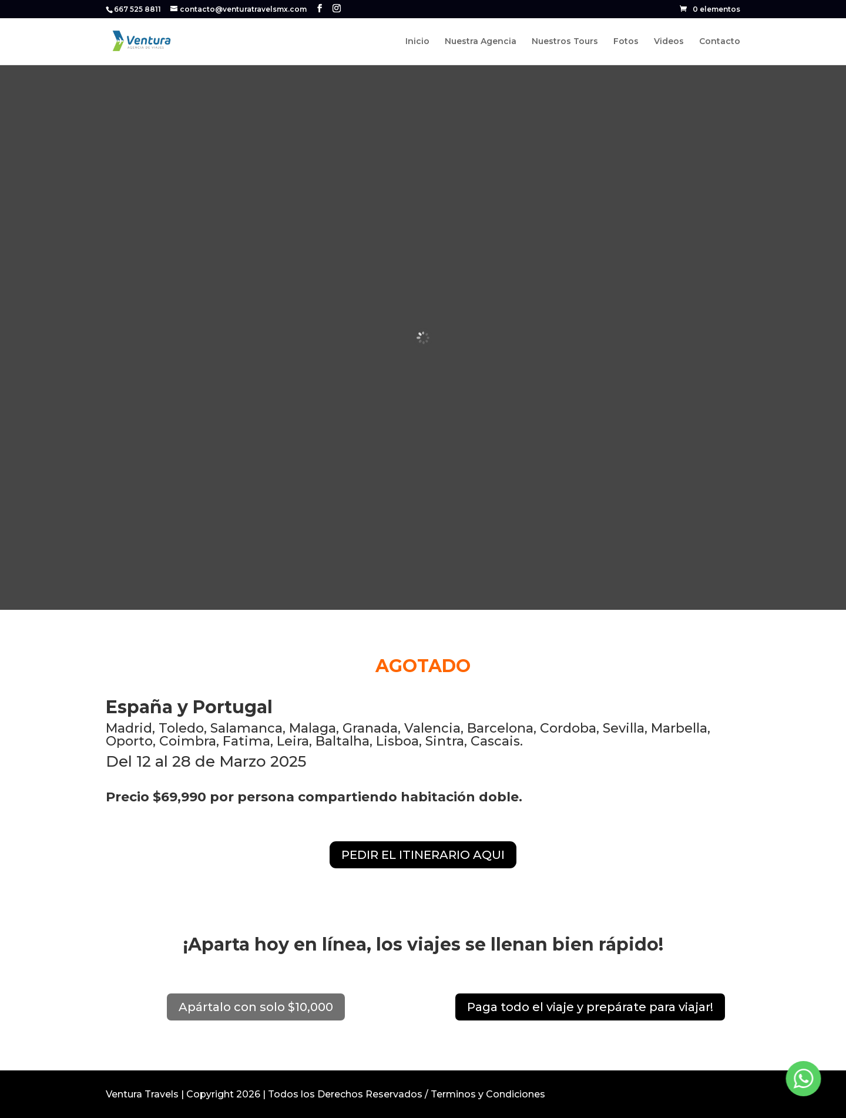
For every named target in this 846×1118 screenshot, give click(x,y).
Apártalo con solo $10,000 (256, 1007)
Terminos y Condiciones (488, 1094)
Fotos (626, 41)
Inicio (417, 41)
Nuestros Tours (565, 41)
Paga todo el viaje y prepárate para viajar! (590, 1007)
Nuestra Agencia (480, 41)
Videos (669, 41)
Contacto (719, 41)
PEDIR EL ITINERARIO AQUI (423, 855)
